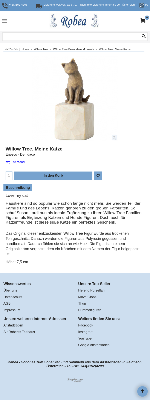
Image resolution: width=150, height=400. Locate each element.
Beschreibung (18, 188)
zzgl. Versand (15, 162)
